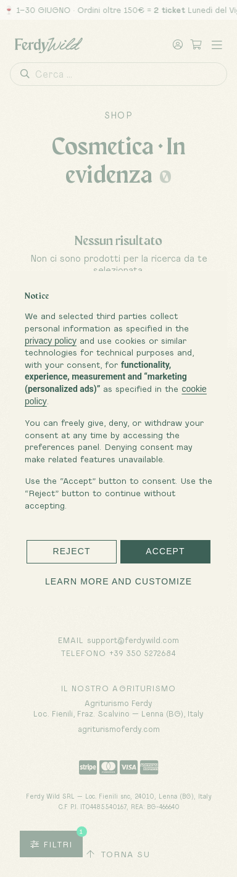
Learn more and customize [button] (118, 581)
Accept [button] (165, 551)
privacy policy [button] (51, 341)
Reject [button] (71, 551)
